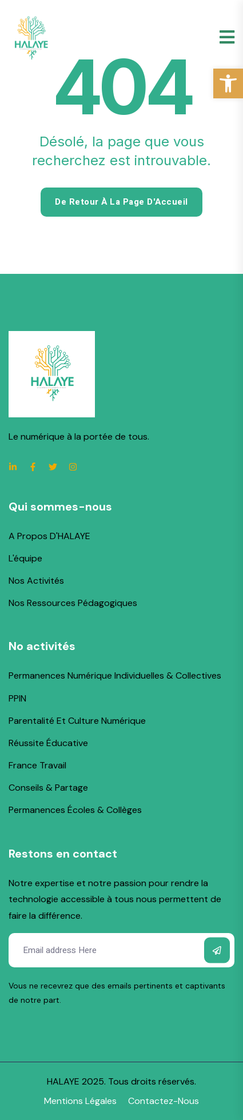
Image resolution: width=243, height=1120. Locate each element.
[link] (228, 83)
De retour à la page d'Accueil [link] (121, 202)
